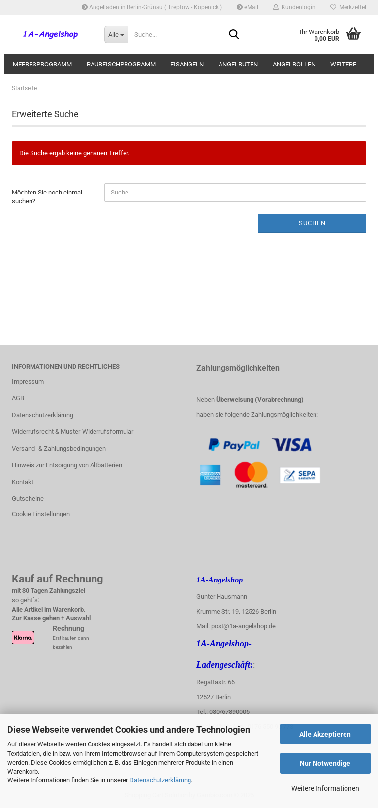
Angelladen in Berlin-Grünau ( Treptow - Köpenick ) (152, 7)
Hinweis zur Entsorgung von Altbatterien (67, 465)
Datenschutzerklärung (160, 780)
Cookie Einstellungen (41, 513)
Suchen (312, 222)
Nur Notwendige (325, 763)
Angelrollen (294, 64)
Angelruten (238, 64)
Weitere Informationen (325, 788)
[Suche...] (116, 34)
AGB (18, 398)
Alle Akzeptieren (325, 734)
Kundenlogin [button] (294, 7)
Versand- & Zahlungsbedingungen (59, 448)
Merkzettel (348, 7)
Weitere (343, 64)
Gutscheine (28, 498)
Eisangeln (187, 64)
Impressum (28, 381)
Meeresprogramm (42, 64)
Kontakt (22, 481)
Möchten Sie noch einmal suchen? (47, 197)
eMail (247, 7)
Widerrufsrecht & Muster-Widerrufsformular (72, 431)
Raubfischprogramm (121, 64)
